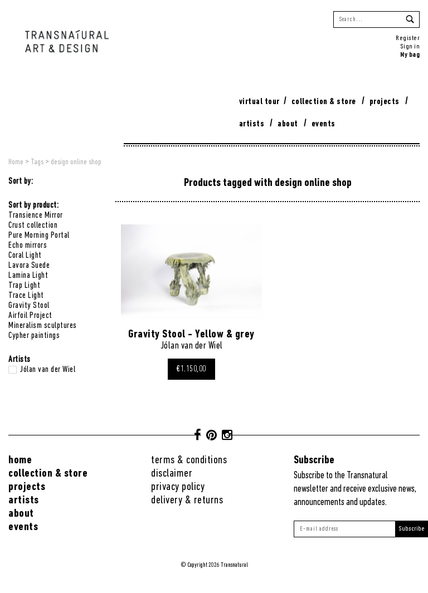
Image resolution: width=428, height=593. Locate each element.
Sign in (410, 46)
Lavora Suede (29, 265)
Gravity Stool (29, 305)
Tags (37, 162)
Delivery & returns (187, 500)
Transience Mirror (35, 215)
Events (323, 124)
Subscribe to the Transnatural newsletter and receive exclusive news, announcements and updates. (355, 489)
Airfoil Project (30, 315)
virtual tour (259, 101)
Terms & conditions (189, 460)
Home (15, 162)
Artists (252, 124)
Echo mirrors (27, 245)
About (288, 124)
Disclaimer (171, 473)
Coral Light (25, 255)
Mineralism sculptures (42, 325)
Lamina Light (28, 275)
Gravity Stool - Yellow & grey (191, 334)
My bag (410, 54)
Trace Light (26, 295)
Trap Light (24, 285)
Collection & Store (323, 101)
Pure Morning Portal (39, 235)
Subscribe (411, 528)
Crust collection (32, 225)
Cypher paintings (34, 335)
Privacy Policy (178, 487)
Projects (384, 101)
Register (408, 38)
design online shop (76, 162)
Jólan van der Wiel (47, 370)
